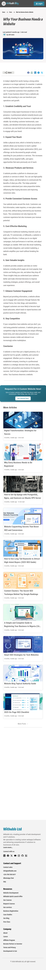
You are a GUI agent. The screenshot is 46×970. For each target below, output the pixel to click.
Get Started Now (23, 398)
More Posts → (23, 724)
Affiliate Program (9, 940)
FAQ (4, 882)
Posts (10, 12)
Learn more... (8, 847)
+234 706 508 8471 (9, 874)
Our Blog (6, 918)
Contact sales (7, 867)
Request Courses (9, 904)
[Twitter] (12, 855)
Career (5, 937)
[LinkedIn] (5, 855)
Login (39, 4)
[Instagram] (19, 855)
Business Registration (10, 911)
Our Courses (7, 900)
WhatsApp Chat (8, 878)
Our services (7, 907)
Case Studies (7, 915)
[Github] (23, 855)
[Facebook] (9, 855)
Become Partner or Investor (12, 944)
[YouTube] (16, 855)
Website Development (10, 893)
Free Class (6, 922)
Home (3, 12)
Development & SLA (10, 951)
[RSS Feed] (27, 855)
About (5, 933)
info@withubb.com (9, 871)
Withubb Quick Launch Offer (13, 896)
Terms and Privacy (9, 947)
